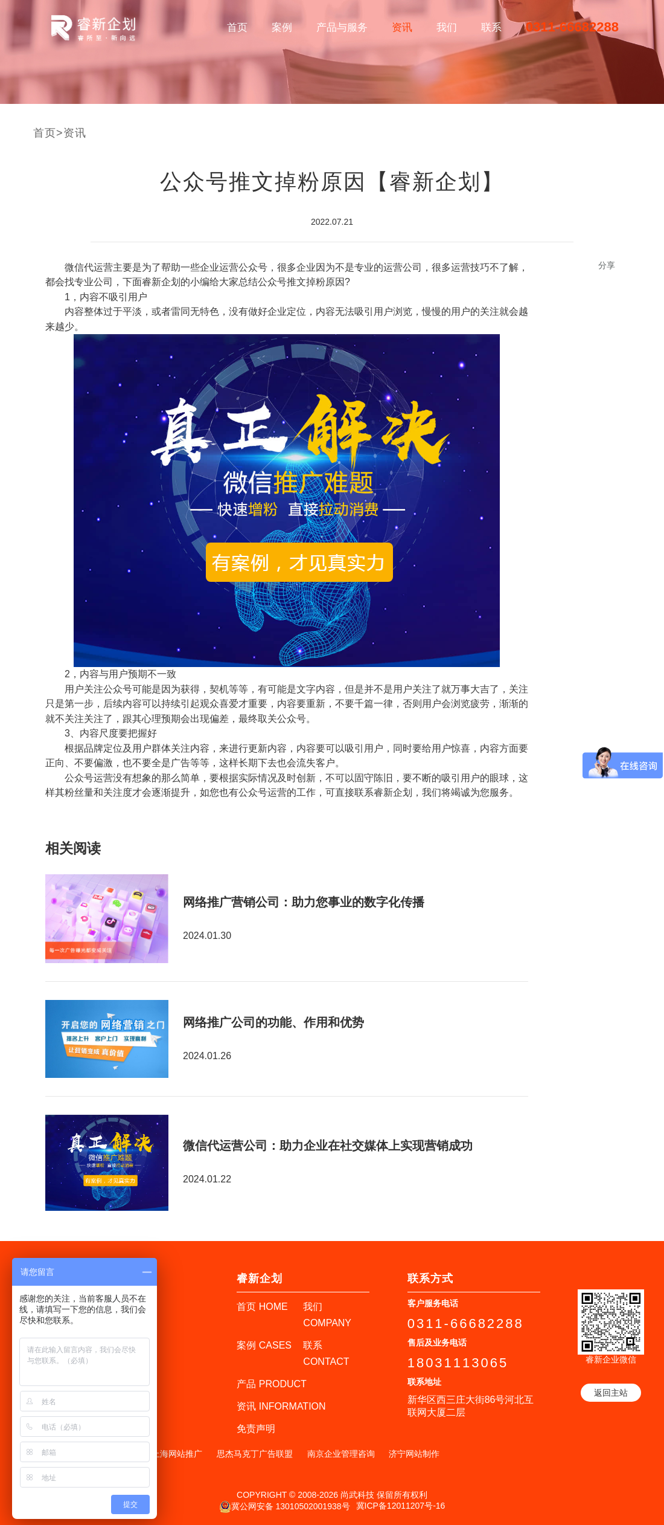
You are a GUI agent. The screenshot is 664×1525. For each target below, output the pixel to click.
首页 (237, 27)
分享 (606, 265)
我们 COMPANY (327, 1314)
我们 (446, 27)
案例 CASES (264, 1345)
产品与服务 (342, 27)
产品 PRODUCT (272, 1384)
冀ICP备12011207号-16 (400, 1505)
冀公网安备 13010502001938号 (284, 1507)
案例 (282, 27)
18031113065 (458, 1362)
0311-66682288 (572, 26)
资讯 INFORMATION (281, 1406)
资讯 (402, 27)
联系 (491, 27)
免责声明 (256, 1428)
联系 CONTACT (326, 1353)
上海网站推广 (177, 1454)
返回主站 (611, 1393)
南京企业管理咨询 (341, 1454)
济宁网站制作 (414, 1454)
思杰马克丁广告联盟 (255, 1454)
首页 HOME (262, 1306)
